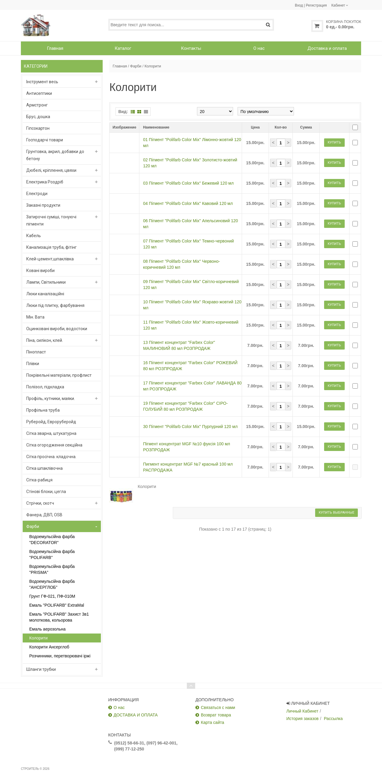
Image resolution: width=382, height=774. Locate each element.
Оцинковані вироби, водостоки (56, 328)
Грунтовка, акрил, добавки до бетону (55, 155)
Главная (120, 66)
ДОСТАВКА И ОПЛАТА (136, 715)
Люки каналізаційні (45, 293)
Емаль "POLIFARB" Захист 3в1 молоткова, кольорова (59, 617)
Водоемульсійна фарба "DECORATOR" (52, 539)
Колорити (38, 638)
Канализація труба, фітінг (51, 247)
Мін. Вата (35, 317)
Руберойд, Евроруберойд (51, 421)
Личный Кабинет (302, 711)
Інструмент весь (42, 81)
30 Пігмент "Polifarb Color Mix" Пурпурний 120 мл (190, 547)
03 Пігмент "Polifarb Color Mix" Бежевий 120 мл (188, 204)
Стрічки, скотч (40, 503)
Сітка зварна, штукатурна (51, 433)
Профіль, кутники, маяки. (50, 398)
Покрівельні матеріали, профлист (59, 375)
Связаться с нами (218, 707)
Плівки (32, 363)
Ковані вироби (40, 270)
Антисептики (39, 93)
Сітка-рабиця (39, 480)
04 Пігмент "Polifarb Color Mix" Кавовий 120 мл (188, 232)
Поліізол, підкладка (45, 386)
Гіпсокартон (38, 128)
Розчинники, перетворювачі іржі (59, 656)
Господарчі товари (44, 140)
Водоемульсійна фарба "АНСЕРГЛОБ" (52, 584)
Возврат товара (216, 715)
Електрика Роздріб (44, 182)
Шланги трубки (41, 669)
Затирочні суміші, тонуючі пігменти (51, 220)
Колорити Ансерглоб (49, 647)
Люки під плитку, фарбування (55, 305)
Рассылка (333, 718)
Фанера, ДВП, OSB (44, 514)
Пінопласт (36, 352)
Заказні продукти (43, 205)
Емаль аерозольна (47, 629)
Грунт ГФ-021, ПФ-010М (52, 596)
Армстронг (37, 105)
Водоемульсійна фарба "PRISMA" (52, 569)
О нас (119, 707)
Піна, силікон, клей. (44, 340)
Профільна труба (43, 410)
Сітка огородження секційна (54, 445)
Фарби (32, 526)
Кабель (33, 235)
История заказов (302, 718)
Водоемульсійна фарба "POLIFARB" (52, 554)
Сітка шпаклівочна (44, 468)
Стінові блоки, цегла (46, 491)
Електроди (36, 193)
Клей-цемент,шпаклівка (50, 259)
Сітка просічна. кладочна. (51, 456)
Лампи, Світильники (46, 282)
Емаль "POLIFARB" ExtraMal (56, 605)
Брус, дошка (38, 116)
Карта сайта (212, 722)
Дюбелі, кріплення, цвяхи (51, 170)
